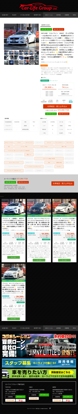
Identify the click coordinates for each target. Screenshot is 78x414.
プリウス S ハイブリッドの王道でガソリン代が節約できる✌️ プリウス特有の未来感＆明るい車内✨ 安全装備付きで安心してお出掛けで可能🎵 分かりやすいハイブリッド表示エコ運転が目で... (64, 223)
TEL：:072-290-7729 (34, 391)
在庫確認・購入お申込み (57, 106)
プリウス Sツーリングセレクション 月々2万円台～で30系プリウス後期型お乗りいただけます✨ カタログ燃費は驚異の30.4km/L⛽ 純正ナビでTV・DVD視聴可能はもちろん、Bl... (13, 287)
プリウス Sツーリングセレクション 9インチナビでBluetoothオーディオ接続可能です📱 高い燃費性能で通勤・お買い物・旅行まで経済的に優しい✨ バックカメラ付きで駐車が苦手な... (39, 223)
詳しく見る (13, 257)
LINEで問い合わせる (46, 29)
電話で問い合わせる (58, 29)
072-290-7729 (63, 110)
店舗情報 (67, 15)
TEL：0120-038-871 (10, 391)
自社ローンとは (48, 15)
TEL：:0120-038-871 (58, 391)
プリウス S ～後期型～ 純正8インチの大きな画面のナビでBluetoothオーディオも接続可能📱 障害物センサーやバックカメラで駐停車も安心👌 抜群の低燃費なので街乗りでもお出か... (13, 223)
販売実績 (58, 15)
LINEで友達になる (20, 396)
